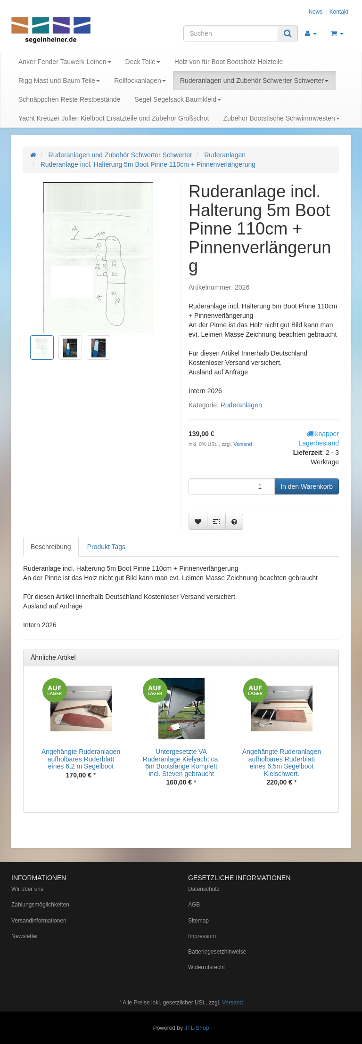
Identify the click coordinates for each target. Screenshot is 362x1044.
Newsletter (24, 936)
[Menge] (232, 486)
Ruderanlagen (241, 405)
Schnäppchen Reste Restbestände (69, 99)
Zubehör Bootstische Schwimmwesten (281, 118)
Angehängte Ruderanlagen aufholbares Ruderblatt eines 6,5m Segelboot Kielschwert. (281, 762)
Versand (242, 444)
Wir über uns (27, 889)
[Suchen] (230, 33)
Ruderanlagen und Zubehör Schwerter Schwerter (254, 80)
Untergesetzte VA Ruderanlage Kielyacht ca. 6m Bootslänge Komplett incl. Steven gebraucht (181, 762)
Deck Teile (142, 61)
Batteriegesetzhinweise (217, 951)
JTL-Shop (196, 1028)
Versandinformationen (38, 920)
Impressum (202, 936)
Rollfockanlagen (140, 80)
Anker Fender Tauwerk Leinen (64, 61)
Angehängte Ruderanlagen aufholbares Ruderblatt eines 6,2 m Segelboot (80, 759)
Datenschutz (204, 889)
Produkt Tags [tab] (106, 546)
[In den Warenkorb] (306, 486)
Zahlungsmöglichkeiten (40, 904)
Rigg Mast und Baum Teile (59, 80)
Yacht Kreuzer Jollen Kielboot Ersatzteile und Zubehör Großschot (113, 118)
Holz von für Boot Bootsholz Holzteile (228, 61)
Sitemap (198, 920)
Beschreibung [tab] (51, 546)
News (316, 11)
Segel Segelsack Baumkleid (177, 99)
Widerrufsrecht (206, 967)
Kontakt (338, 11)
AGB (194, 904)
